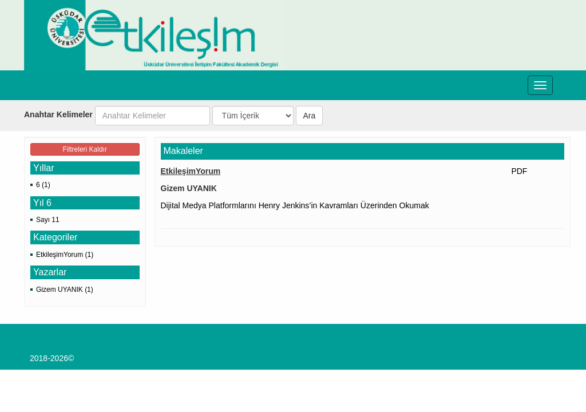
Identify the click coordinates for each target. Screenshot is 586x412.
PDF (519, 171)
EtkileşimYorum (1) (64, 255)
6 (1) (43, 185)
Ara (309, 115)
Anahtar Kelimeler (58, 114)
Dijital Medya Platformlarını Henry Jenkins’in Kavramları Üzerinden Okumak (295, 205)
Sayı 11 (48, 220)
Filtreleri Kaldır (85, 149)
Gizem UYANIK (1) (64, 290)
